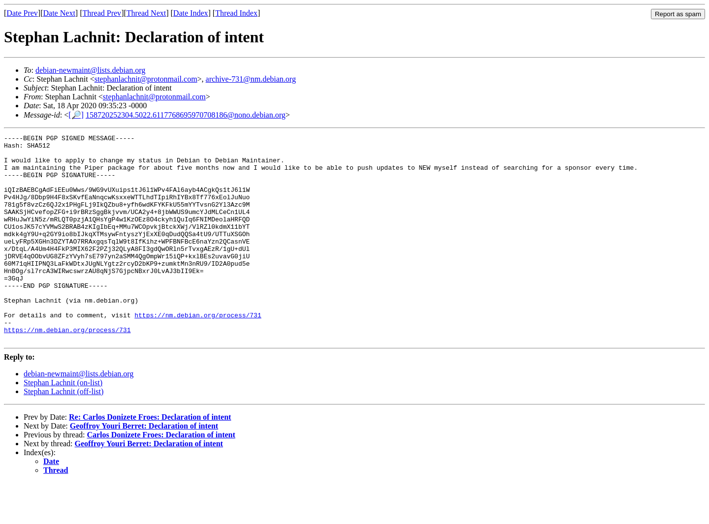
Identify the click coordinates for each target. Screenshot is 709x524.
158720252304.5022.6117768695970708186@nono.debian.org (186, 115)
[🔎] (76, 115)
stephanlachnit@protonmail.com (146, 79)
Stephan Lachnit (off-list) (63, 433)
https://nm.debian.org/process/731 (197, 351)
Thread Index (236, 13)
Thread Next (146, 13)
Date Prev (22, 13)
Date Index (190, 13)
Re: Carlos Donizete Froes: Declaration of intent (150, 458)
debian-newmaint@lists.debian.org (90, 70)
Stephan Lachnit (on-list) (63, 424)
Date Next (59, 13)
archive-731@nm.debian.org (251, 79)
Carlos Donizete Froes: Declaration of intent (161, 476)
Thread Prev (101, 13)
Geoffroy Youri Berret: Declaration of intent (144, 467)
